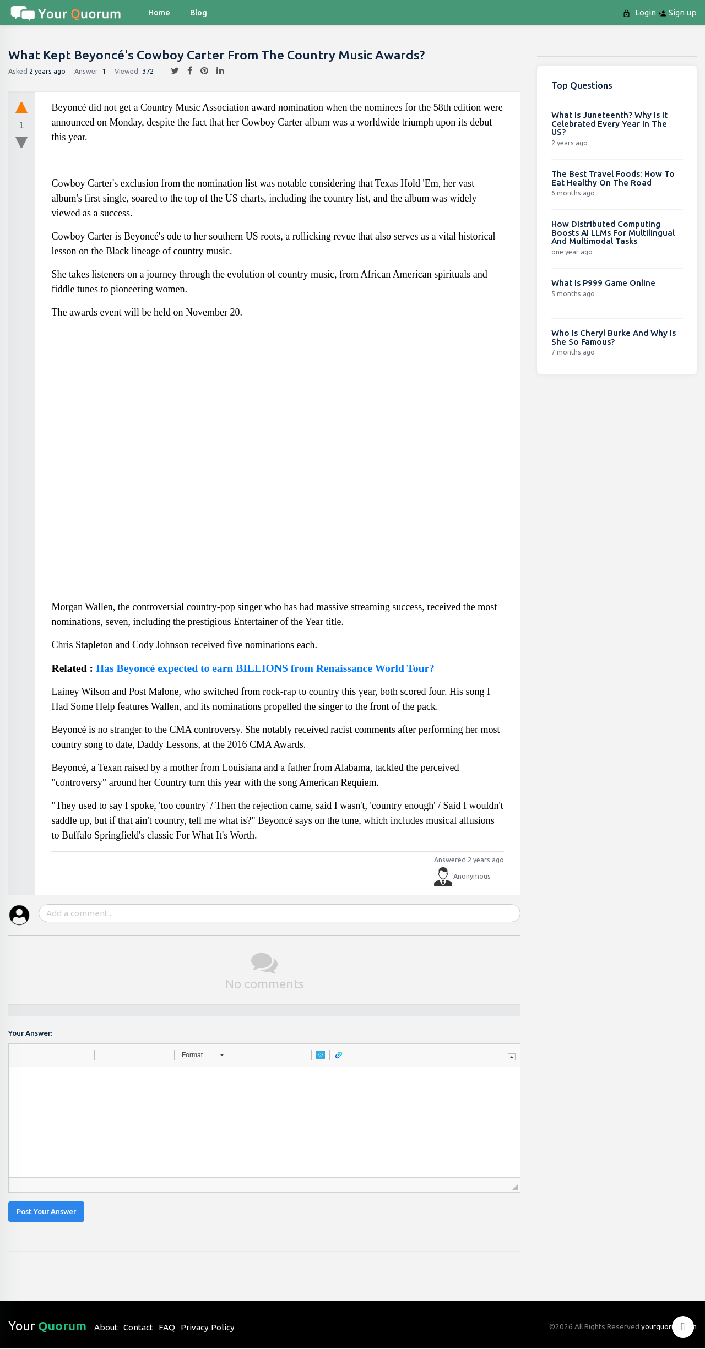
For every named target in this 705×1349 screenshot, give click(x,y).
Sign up (677, 13)
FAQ (167, 1327)
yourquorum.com (669, 1326)
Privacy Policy (208, 1327)
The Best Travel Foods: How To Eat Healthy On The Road (613, 178)
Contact (138, 1327)
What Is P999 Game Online (603, 282)
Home (159, 12)
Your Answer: (30, 1033)
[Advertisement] (278, 464)
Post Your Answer (46, 1211)
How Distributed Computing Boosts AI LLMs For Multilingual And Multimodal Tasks (613, 232)
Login (640, 13)
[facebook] (185, 71)
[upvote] (21, 107)
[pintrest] (200, 71)
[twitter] (170, 71)
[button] (21, 1055)
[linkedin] (216, 71)
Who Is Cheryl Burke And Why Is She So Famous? (613, 337)
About (106, 1327)
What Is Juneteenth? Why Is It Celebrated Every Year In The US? (609, 123)
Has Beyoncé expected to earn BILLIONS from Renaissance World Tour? (265, 668)
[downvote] (21, 143)
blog (198, 12)
